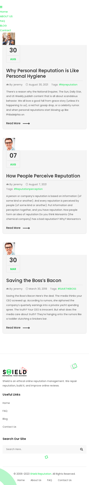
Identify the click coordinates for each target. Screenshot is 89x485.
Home (4, 11)
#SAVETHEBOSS (67, 288)
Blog (5, 419)
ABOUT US (6, 16)
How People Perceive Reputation (43, 176)
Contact (5, 30)
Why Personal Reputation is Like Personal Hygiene (42, 73)
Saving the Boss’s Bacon (33, 280)
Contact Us (9, 426)
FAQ (2, 21)
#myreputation (68, 84)
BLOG (3, 25)
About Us (36, 480)
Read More (18, 123)
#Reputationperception (28, 189)
